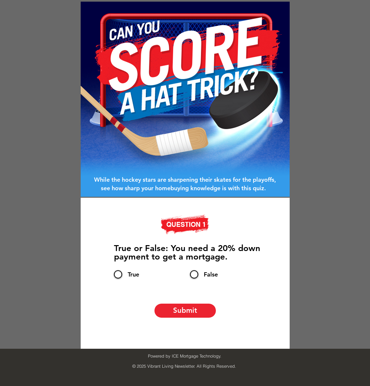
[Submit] (185, 311)
